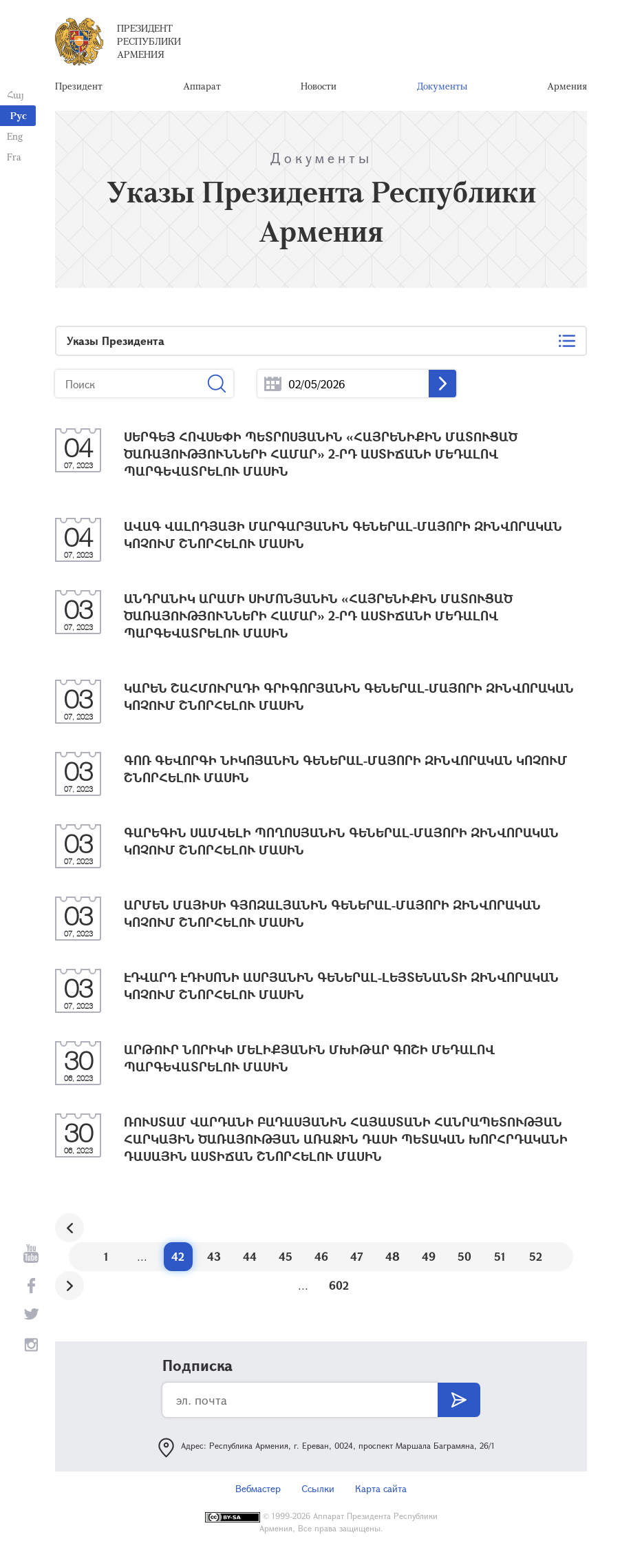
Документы (442, 85)
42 (177, 1256)
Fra (14, 156)
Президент (79, 85)
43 (214, 1256)
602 (339, 1285)
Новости (318, 85)
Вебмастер (258, 1488)
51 (500, 1256)
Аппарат (202, 85)
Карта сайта (381, 1488)
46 (321, 1256)
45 (285, 1256)
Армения (567, 85)
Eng (15, 136)
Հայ (15, 94)
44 (250, 1256)
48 (392, 1256)
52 (535, 1256)
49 (429, 1256)
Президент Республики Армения (149, 41)
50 (464, 1256)
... (272, 384)
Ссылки (317, 1488)
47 (356, 1256)
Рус (18, 115)
